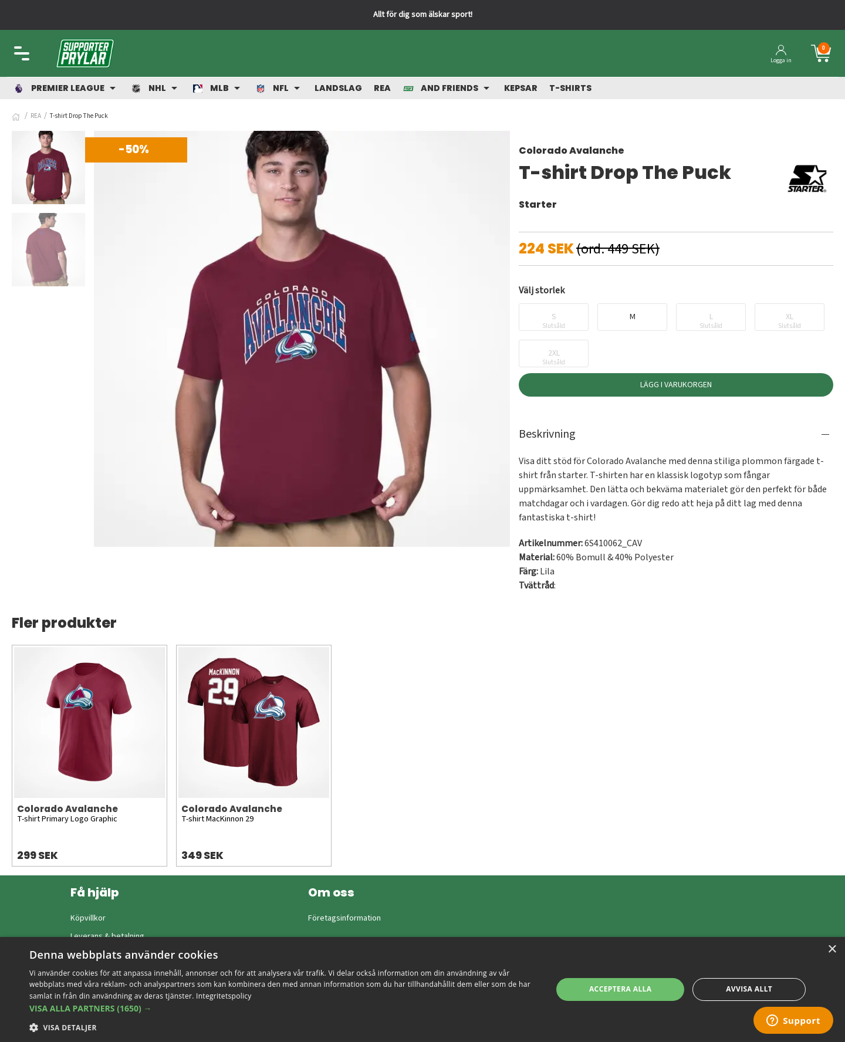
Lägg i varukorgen (676, 385)
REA (36, 115)
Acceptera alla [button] (620, 989)
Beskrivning (547, 434)
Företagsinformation (344, 918)
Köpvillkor (88, 918)
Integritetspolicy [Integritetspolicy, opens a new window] (224, 996)
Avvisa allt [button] (749, 989)
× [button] (831, 949)
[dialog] (422, 989)
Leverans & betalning (107, 936)
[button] (283, 1008)
